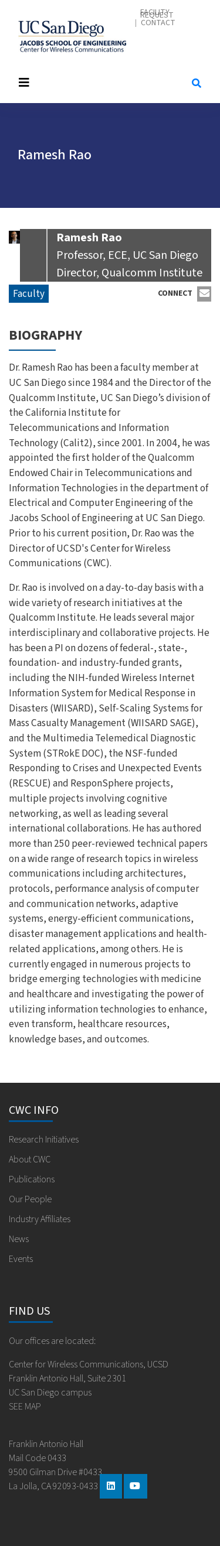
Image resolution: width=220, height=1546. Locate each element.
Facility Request (157, 14)
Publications (32, 1179)
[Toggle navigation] (93, 82)
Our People (30, 1199)
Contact (158, 23)
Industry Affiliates (39, 1219)
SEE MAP (25, 1406)
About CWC (29, 1159)
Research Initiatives (44, 1139)
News (19, 1239)
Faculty (29, 293)
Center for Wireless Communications (72, 36)
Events (21, 1259)
